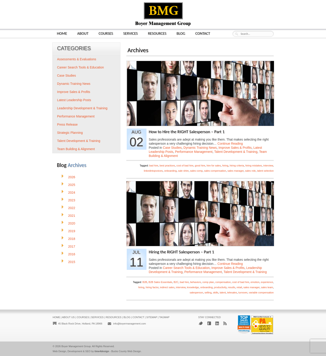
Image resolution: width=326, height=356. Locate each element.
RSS (225, 323)
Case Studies (172, 147)
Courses (105, 33)
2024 (71, 192)
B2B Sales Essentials (160, 282)
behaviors (195, 282)
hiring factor (152, 287)
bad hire (153, 165)
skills (215, 292)
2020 (71, 223)
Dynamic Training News (200, 147)
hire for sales (213, 165)
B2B (144, 282)
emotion (255, 282)
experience (267, 282)
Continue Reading (230, 143)
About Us (68, 317)
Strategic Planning (70, 132)
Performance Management (194, 152)
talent (223, 292)
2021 (71, 215)
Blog (181, 33)
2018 (71, 239)
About (83, 33)
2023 (71, 200)
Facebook (209, 323)
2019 (71, 231)
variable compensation (261, 292)
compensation (223, 282)
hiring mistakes (253, 165)
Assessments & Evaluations (76, 59)
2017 (71, 246)
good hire (200, 165)
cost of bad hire (184, 165)
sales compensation (215, 170)
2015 (71, 262)
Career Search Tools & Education (186, 268)
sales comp (196, 170)
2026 (71, 177)
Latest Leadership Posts (74, 100)
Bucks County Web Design (126, 351)
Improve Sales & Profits (235, 147)
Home (62, 33)
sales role (250, 170)
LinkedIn (217, 323)
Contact (202, 33)
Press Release (67, 124)
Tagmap (164, 317)
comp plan (208, 282)
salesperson (196, 292)
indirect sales (167, 287)
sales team (267, 287)
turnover (242, 292)
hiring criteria (237, 165)
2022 (71, 208)
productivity (220, 287)
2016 (71, 254)
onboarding (170, 170)
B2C (176, 282)
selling (207, 292)
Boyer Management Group (76, 346)
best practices (167, 165)
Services (130, 33)
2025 (71, 185)
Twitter (200, 323)
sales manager (236, 170)
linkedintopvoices (153, 170)
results (231, 287)
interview (268, 165)
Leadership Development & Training (82, 108)
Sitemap (151, 317)
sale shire (183, 170)
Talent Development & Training (235, 152)
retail (239, 287)
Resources (157, 33)
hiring (225, 165)
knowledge (193, 287)
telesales (232, 292)
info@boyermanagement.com (129, 323)
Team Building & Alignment (76, 149)
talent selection (265, 170)
